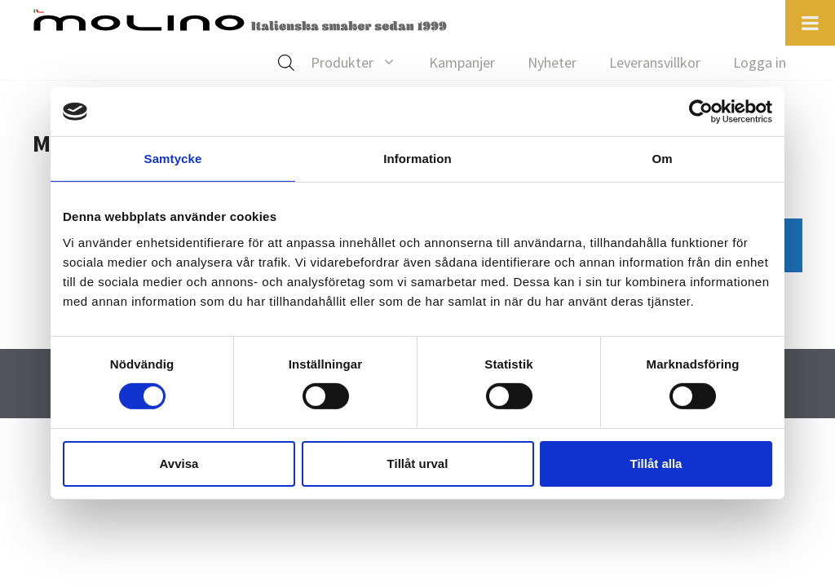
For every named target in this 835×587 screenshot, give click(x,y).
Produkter (362, 63)
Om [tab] (662, 159)
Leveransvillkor (654, 62)
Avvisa (179, 463)
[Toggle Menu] (810, 23)
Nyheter (552, 62)
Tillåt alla (656, 463)
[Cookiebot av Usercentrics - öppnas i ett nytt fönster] (701, 111)
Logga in (759, 62)
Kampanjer (462, 62)
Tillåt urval (417, 463)
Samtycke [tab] (173, 159)
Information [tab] (417, 159)
